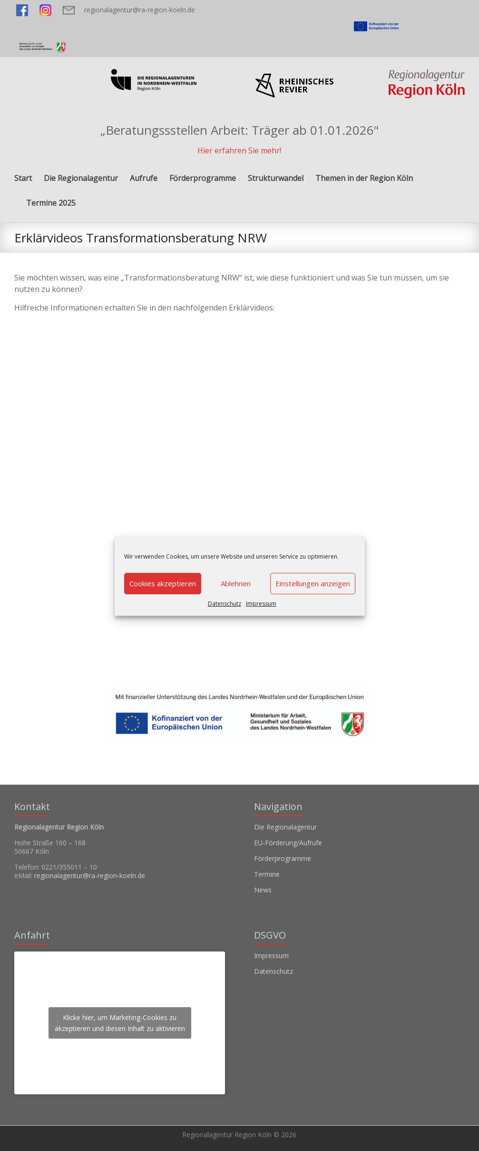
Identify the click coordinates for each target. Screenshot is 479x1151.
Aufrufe (143, 178)
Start (23, 178)
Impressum (261, 604)
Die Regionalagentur (81, 178)
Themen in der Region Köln (364, 178)
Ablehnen (236, 583)
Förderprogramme (202, 178)
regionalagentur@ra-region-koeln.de (139, 9)
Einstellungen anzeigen (312, 583)
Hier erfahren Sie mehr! (239, 150)
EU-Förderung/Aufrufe (288, 842)
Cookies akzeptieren (162, 583)
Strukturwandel (275, 178)
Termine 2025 (51, 203)
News (263, 889)
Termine (267, 874)
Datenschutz (224, 604)
